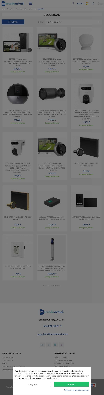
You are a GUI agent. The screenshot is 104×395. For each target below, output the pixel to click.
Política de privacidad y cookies (76, 390)
